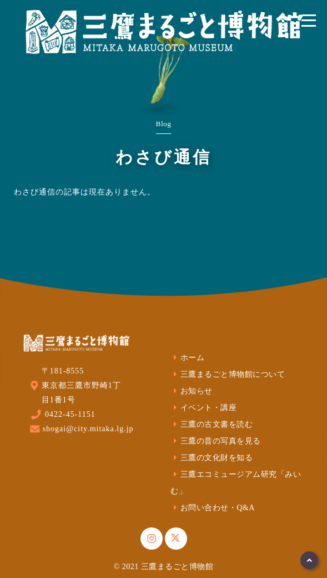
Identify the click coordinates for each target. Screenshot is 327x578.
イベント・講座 (203, 407)
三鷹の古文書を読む (211, 424)
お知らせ (191, 391)
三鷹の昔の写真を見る (215, 441)
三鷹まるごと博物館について (227, 374)
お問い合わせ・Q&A (212, 508)
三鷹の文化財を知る (211, 458)
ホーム (187, 357)
